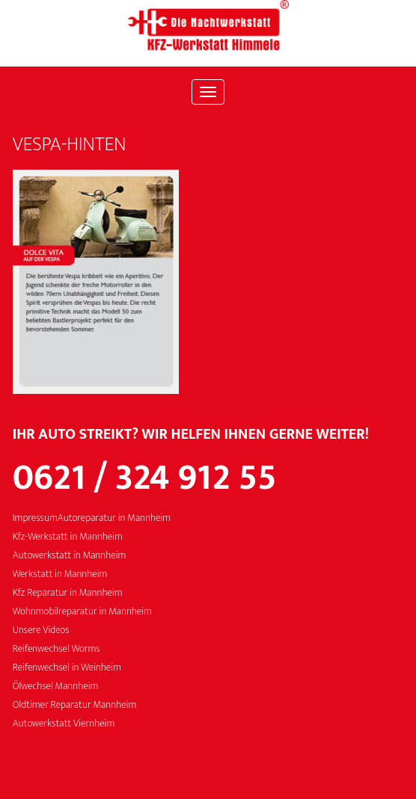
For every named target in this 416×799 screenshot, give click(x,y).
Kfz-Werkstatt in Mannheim (68, 537)
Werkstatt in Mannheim (60, 574)
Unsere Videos (41, 630)
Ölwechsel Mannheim (56, 686)
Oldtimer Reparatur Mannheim (75, 705)
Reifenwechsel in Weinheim (67, 668)
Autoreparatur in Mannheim (114, 518)
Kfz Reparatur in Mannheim (68, 593)
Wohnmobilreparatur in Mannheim (82, 612)
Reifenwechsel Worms (56, 649)
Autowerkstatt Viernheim (64, 724)
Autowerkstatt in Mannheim (69, 556)
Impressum (35, 518)
